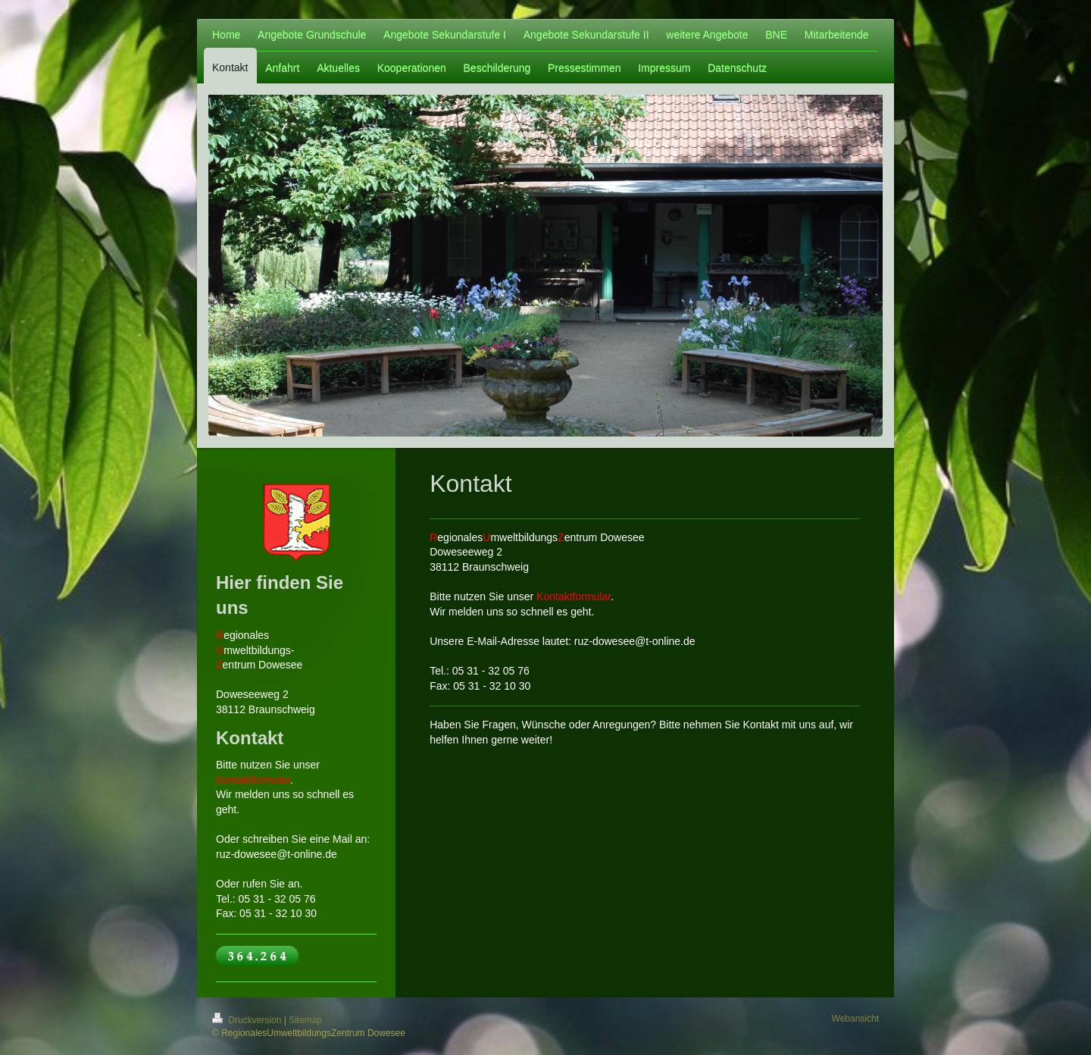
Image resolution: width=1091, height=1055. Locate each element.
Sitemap (305, 1020)
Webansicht (855, 1018)
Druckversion (248, 1020)
